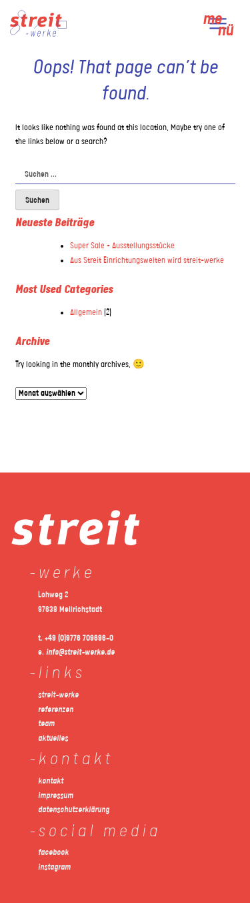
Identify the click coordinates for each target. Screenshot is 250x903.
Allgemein (86, 313)
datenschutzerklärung (73, 810)
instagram (54, 867)
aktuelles (53, 738)
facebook (53, 853)
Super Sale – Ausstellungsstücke (122, 246)
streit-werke (58, 695)
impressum (55, 796)
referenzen (55, 710)
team (46, 724)
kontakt (50, 781)
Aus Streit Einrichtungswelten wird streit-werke (147, 261)
